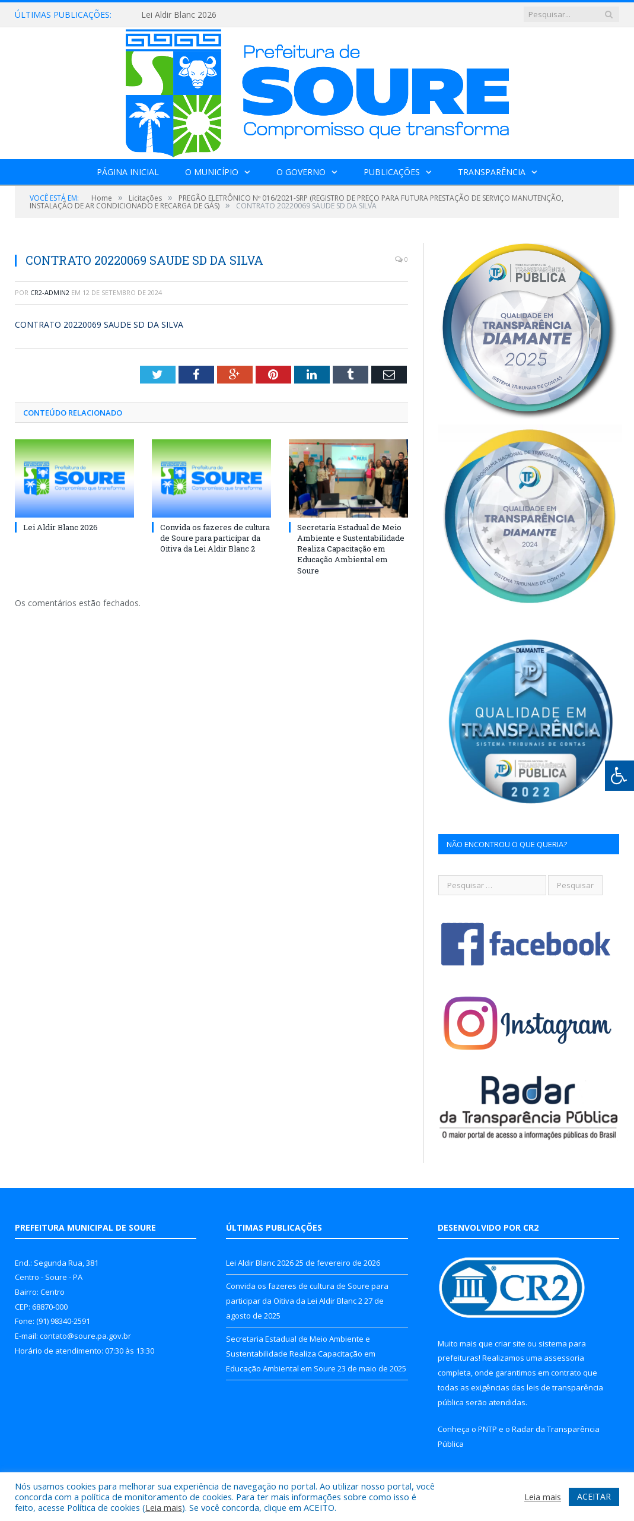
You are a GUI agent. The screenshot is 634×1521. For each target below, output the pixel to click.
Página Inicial (128, 172)
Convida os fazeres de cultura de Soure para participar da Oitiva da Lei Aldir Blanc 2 (215, 538)
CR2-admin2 (49, 292)
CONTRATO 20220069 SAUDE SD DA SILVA (99, 324)
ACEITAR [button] (594, 1496)
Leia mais (163, 1507)
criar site (510, 1343)
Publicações (392, 172)
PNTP (487, 1429)
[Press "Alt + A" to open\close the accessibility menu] (619, 775)
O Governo (301, 172)
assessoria (564, 1357)
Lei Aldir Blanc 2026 (178, 14)
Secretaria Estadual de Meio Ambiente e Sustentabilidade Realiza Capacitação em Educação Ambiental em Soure (350, 549)
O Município (211, 172)
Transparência (491, 172)
